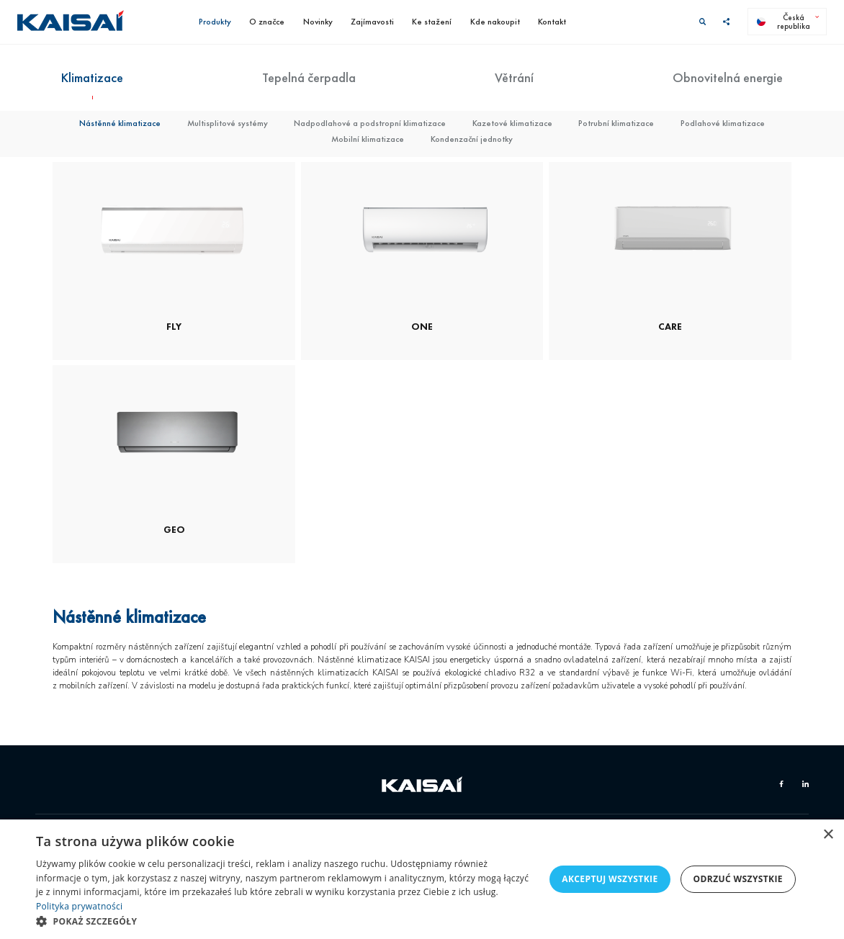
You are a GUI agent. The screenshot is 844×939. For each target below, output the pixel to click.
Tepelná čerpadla (309, 77)
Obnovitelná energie (728, 77)
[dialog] (422, 879)
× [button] (827, 835)
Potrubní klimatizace (616, 123)
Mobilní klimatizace (367, 139)
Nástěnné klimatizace (120, 123)
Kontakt (552, 21)
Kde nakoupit (495, 21)
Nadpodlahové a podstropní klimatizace (370, 123)
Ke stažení (432, 21)
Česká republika (783, 21)
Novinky (318, 21)
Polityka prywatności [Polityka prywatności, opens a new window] (79, 906)
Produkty (215, 21)
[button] (284, 921)
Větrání (514, 77)
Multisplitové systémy (227, 123)
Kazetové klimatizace (512, 123)
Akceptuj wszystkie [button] (609, 879)
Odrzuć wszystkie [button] (738, 879)
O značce (266, 21)
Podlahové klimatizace (723, 123)
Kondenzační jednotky (472, 139)
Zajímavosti (372, 21)
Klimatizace (92, 77)
